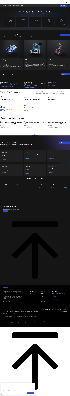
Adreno (49, 127)
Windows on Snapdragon (58, 127)
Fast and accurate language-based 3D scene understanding (34, 123)
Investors (42, 296)
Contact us (31, 298)
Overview (9, 5)
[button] (33, 311)
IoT (4, 127)
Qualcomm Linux (65, 309)
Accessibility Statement (17, 311)
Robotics (28, 127)
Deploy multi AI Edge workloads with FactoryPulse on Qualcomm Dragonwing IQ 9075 (11, 123)
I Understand (30, 393)
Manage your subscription (55, 299)
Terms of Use (4, 311)
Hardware (13, 5)
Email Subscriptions (43, 301)
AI (30, 127)
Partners (31, 296)
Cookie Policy (11, 311)
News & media (43, 298)
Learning (21, 5)
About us (42, 293)
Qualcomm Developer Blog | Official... (54, 309)
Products (31, 293)
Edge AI (2, 127)
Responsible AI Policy (23, 311)
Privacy (8, 311)
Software (17, 5)
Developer (4, 5)
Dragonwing (8, 127)
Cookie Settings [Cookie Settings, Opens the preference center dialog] (22, 393)
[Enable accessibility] (2, 394)
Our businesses (43, 299)
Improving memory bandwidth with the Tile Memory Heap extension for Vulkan (57, 123)
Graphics (52, 127)
